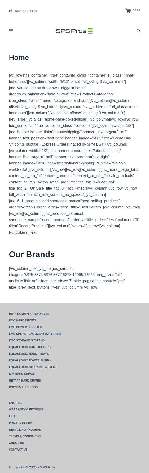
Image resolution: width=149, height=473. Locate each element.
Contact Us (18, 449)
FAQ (12, 416)
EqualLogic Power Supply (30, 360)
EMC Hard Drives (22, 320)
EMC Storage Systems (27, 340)
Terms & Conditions (25, 436)
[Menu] (11, 31)
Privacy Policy (21, 423)
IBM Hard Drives (22, 373)
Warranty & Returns (26, 409)
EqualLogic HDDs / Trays (29, 353)
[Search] (138, 31)
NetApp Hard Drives (25, 380)
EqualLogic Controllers (30, 347)
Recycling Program (25, 429)
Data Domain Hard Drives (29, 313)
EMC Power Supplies (25, 327)
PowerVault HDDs (23, 387)
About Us (16, 443)
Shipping (16, 402)
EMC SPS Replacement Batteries (35, 333)
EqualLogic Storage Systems (33, 367)
